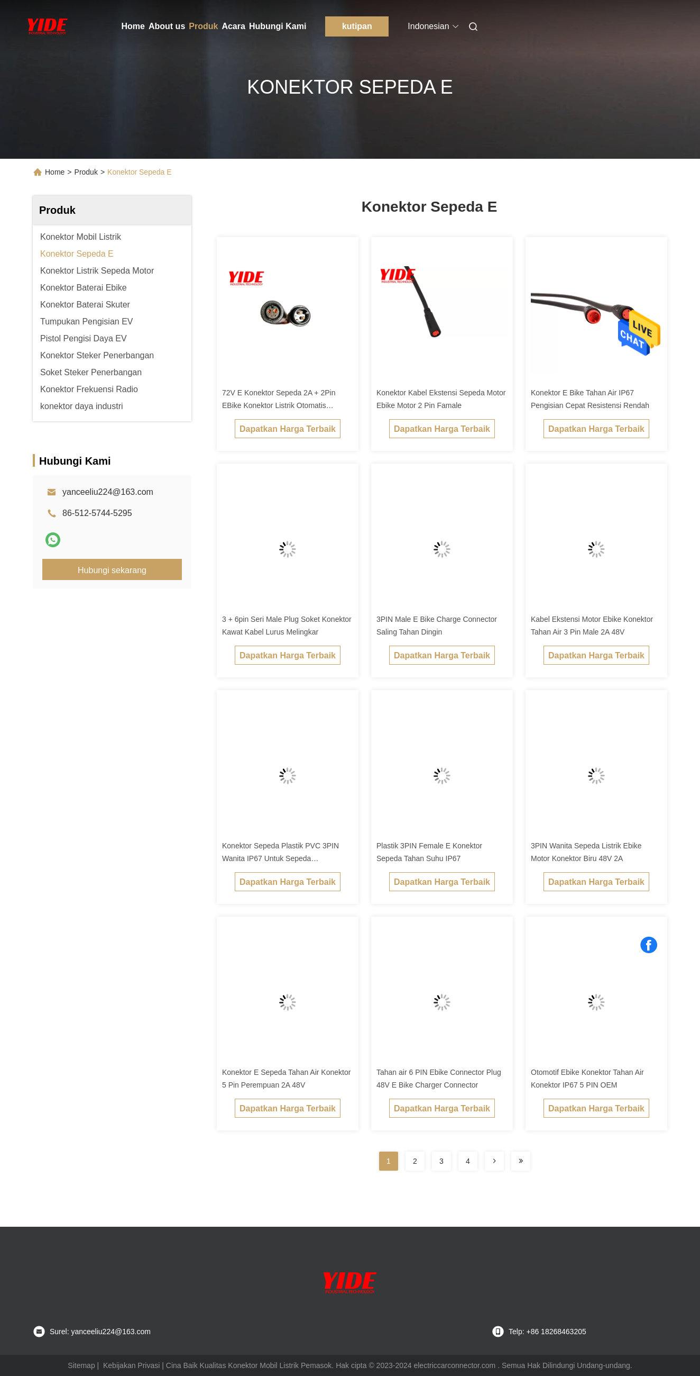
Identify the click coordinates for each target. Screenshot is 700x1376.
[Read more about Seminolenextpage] (494, 1161)
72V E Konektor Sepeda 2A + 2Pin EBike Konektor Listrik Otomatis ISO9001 (278, 405)
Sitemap (81, 1365)
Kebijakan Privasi (131, 1365)
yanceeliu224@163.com (107, 491)
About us (167, 26)
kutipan (357, 26)
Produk (203, 26)
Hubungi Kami (277, 26)
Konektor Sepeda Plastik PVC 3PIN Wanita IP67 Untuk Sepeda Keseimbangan (280, 858)
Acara (233, 26)
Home (133, 26)
